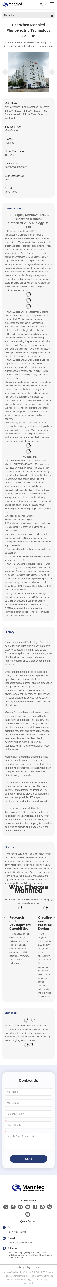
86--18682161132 (17, 1232)
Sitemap (36, 1267)
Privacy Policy (23, 1267)
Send (28, 1159)
